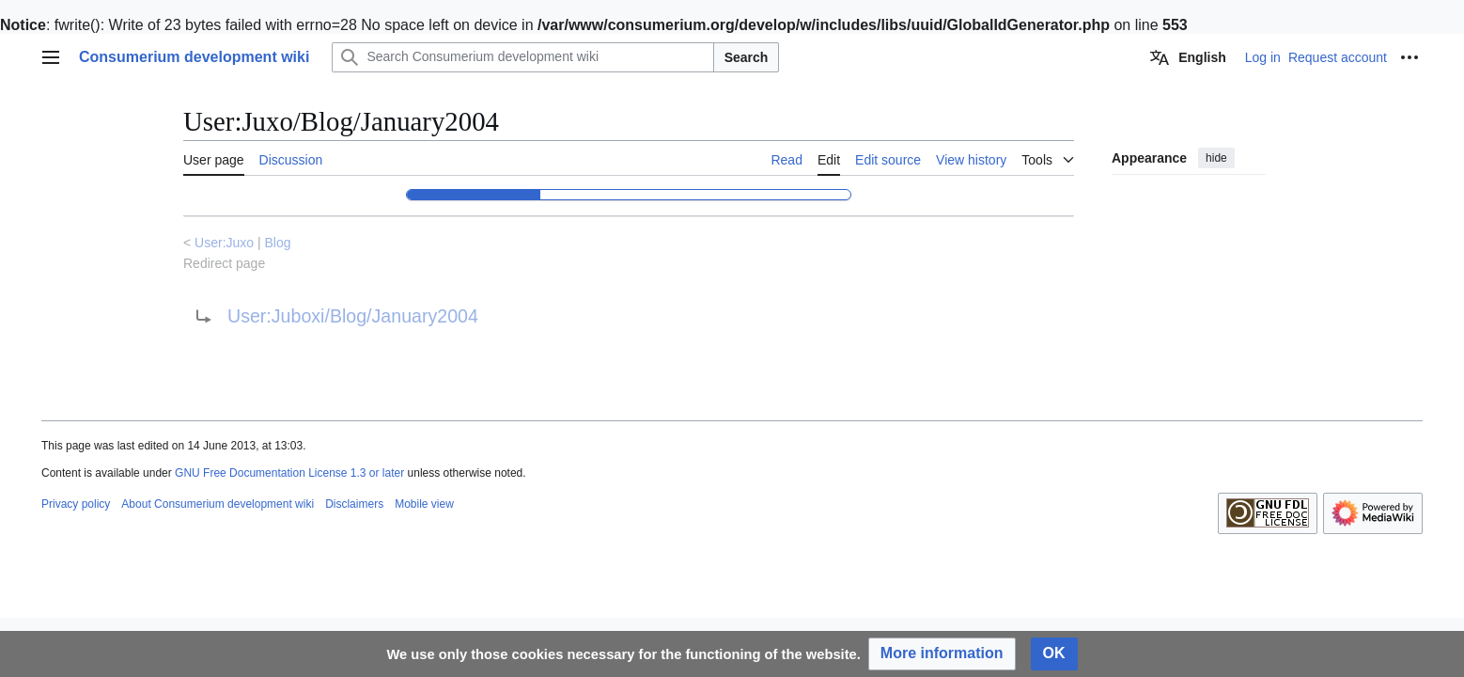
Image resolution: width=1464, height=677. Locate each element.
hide (1216, 158)
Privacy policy (75, 504)
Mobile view (424, 504)
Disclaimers (354, 504)
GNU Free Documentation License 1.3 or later (289, 473)
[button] (942, 654)
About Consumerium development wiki (217, 504)
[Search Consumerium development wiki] (522, 57)
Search (746, 57)
